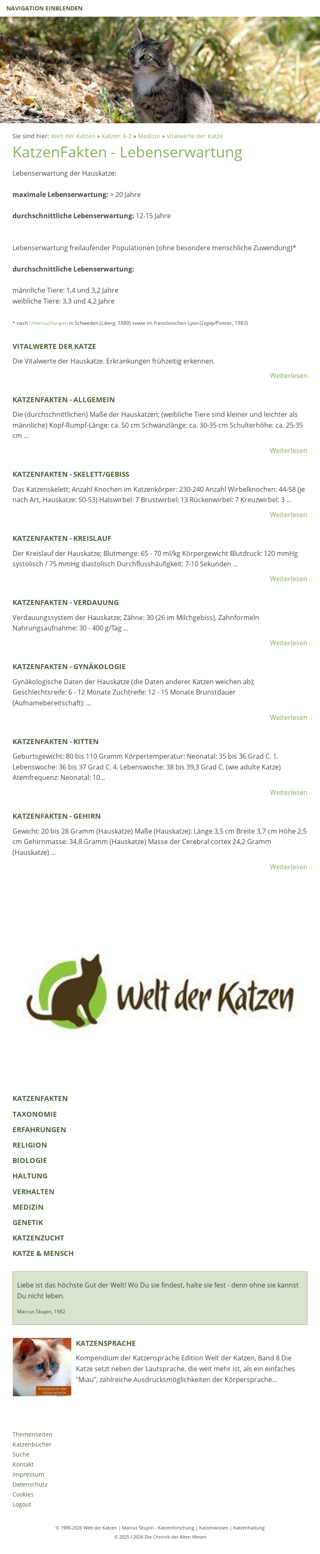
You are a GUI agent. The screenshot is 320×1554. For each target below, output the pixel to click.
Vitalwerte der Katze (195, 136)
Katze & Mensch (43, 1253)
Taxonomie (34, 1114)
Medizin (149, 136)
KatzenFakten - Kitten (55, 741)
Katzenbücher (32, 1444)
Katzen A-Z (117, 136)
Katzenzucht (38, 1238)
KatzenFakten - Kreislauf (61, 538)
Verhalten (33, 1191)
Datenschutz (30, 1484)
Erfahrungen (39, 1129)
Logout (21, 1504)
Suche (21, 1454)
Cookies (23, 1494)
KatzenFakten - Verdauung (65, 602)
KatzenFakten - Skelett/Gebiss (70, 474)
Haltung (30, 1175)
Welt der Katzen (73, 136)
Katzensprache (106, 1343)
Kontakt (23, 1464)
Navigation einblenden (44, 8)
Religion (29, 1145)
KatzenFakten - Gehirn (56, 816)
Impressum (28, 1474)
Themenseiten (32, 1434)
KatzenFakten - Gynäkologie (69, 666)
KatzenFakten (40, 1098)
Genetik (27, 1222)
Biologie (29, 1160)
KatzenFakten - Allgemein (63, 399)
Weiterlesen (289, 375)
